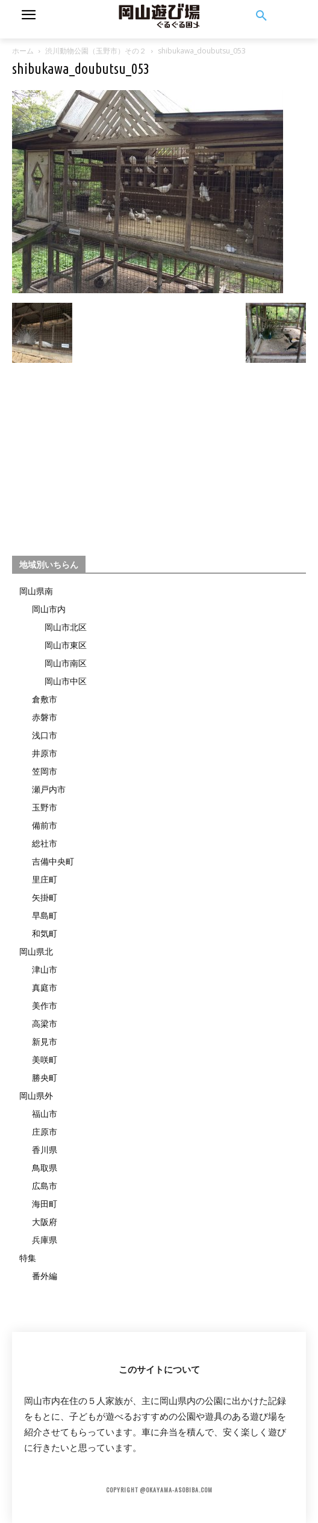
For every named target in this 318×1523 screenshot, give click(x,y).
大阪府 (44, 1221)
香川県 (44, 1149)
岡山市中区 (66, 681)
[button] (261, 16)
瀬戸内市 (49, 789)
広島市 (44, 1185)
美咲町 (44, 1059)
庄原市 (44, 1131)
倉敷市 (44, 699)
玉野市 (44, 807)
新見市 (44, 1041)
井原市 (44, 753)
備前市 (44, 825)
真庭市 (44, 987)
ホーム (23, 51)
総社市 (44, 843)
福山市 (44, 1113)
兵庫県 (44, 1239)
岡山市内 (49, 609)
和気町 (44, 933)
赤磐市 (44, 717)
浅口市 (44, 735)
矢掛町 (44, 897)
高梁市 (44, 1023)
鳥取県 (44, 1167)
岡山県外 (36, 1095)
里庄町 (44, 879)
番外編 (44, 1275)
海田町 (44, 1203)
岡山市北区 (66, 627)
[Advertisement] (159, 454)
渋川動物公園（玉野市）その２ (95, 51)
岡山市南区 (66, 663)
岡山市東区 (66, 645)
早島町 (44, 915)
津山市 (44, 969)
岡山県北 (36, 951)
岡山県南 (36, 591)
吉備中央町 (53, 861)
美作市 (44, 1005)
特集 (27, 1257)
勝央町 (44, 1077)
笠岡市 (44, 771)
